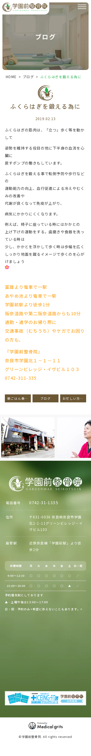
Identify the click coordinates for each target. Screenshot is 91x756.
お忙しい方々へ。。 (74, 398)
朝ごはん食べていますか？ (19, 398)
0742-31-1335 (43, 502)
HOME (11, 76)
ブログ (28, 76)
